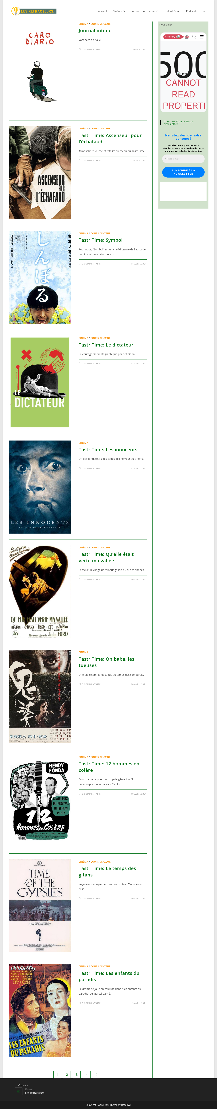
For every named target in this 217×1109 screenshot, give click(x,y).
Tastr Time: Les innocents (108, 449)
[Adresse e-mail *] (183, 159)
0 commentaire (91, 49)
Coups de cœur (100, 23)
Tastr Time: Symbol (101, 240)
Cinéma (83, 23)
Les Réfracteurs (35, 1093)
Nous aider (165, 24)
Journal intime (95, 30)
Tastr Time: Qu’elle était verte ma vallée (106, 557)
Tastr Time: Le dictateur (106, 345)
